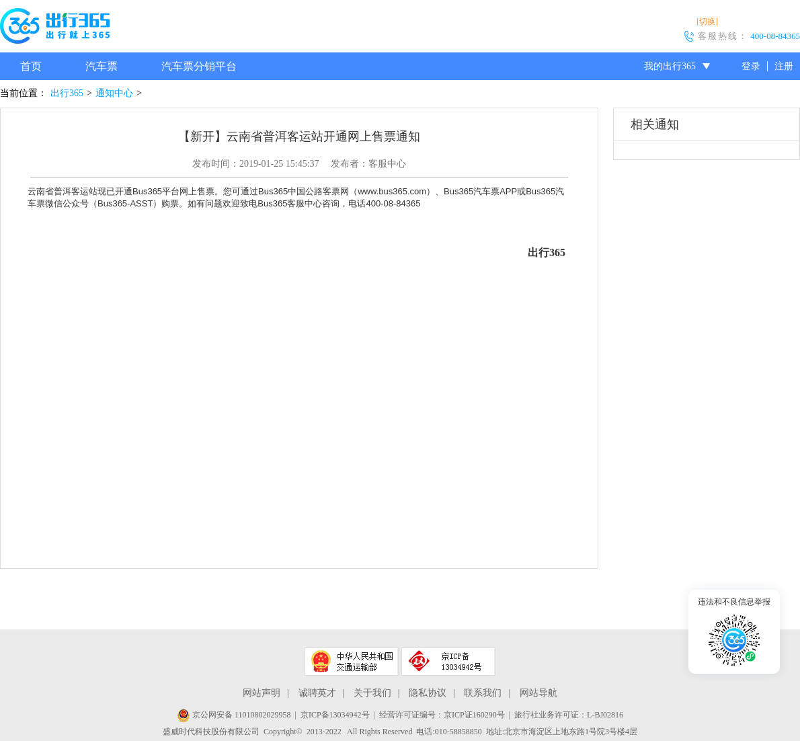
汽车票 (101, 66)
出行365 (66, 93)
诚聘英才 (317, 693)
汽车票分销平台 (199, 66)
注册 (783, 66)
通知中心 (114, 93)
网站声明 (261, 693)
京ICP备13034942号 (335, 714)
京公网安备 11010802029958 (234, 714)
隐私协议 (427, 693)
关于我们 (372, 693)
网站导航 (538, 693)
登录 (751, 66)
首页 (31, 66)
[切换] (707, 21)
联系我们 (483, 693)
